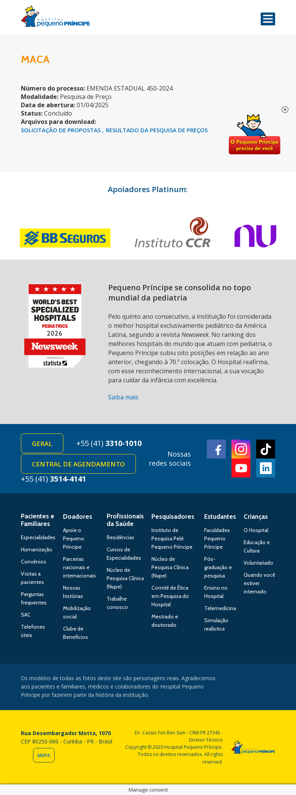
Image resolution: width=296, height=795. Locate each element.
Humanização (36, 549)
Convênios (33, 561)
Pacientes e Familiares (37, 519)
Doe (254, 134)
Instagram (240, 449)
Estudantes (220, 516)
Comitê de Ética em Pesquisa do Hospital (170, 596)
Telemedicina (220, 608)
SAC (26, 614)
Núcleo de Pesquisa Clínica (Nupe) (125, 578)
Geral (42, 443)
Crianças (256, 516)
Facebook (216, 449)
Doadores (77, 516)
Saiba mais (123, 397)
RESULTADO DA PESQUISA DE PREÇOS (157, 130)
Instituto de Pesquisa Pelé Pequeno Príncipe (171, 538)
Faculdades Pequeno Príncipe (217, 538)
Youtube (240, 468)
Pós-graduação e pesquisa (218, 567)
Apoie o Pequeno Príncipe (73, 538)
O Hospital (256, 530)
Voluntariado (258, 562)
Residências (120, 537)
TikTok (265, 449)
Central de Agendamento (78, 464)
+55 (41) (109, 443)
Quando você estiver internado (259, 583)
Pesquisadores (172, 516)
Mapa (44, 755)
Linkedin (265, 468)
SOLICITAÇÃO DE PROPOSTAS (61, 130)
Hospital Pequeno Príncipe (55, 17)
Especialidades (38, 537)
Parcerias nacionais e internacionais (79, 567)
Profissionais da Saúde (125, 519)
